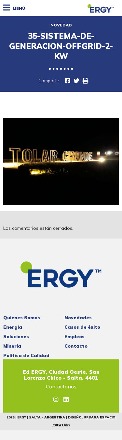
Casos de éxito (82, 327)
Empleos (74, 336)
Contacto (76, 346)
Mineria (12, 346)
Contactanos (61, 387)
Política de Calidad (26, 355)
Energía (12, 327)
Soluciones (16, 336)
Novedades (78, 317)
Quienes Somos (21, 317)
